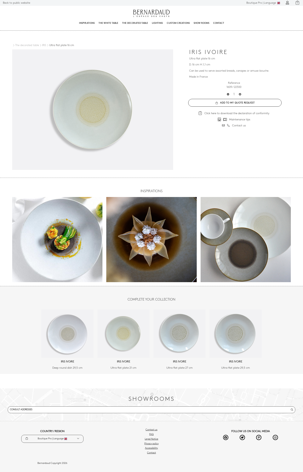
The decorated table (135, 23)
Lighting (157, 23)
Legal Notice (151, 439)
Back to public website (16, 3)
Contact (218, 23)
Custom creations (178, 23)
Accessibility (151, 448)
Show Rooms (201, 23)
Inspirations (87, 23)
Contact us (151, 430)
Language (263, 3)
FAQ (151, 434)
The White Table (108, 23)
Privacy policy (151, 444)
